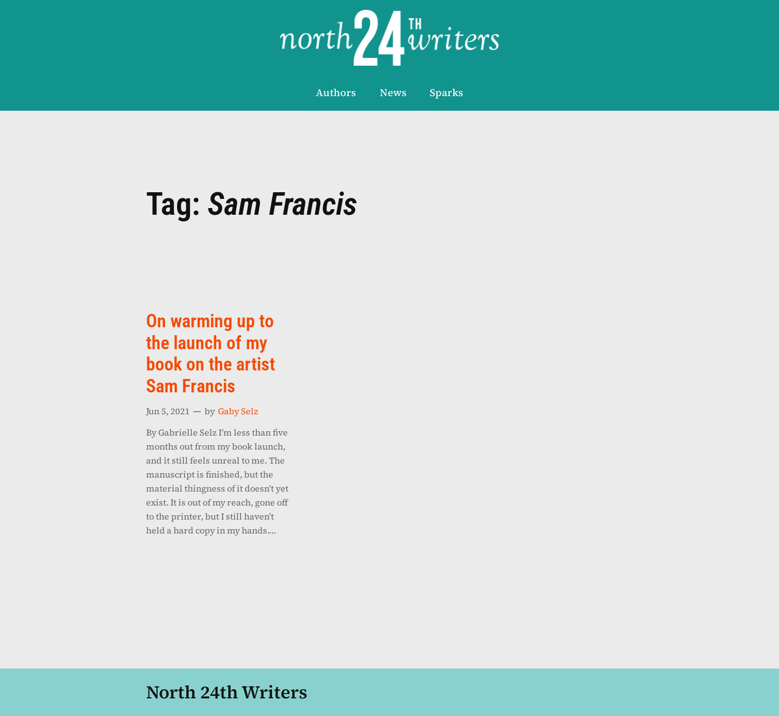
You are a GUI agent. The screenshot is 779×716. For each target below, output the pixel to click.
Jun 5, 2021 (168, 411)
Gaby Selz (238, 411)
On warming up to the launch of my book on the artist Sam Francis (210, 354)
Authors (336, 93)
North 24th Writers (226, 692)
